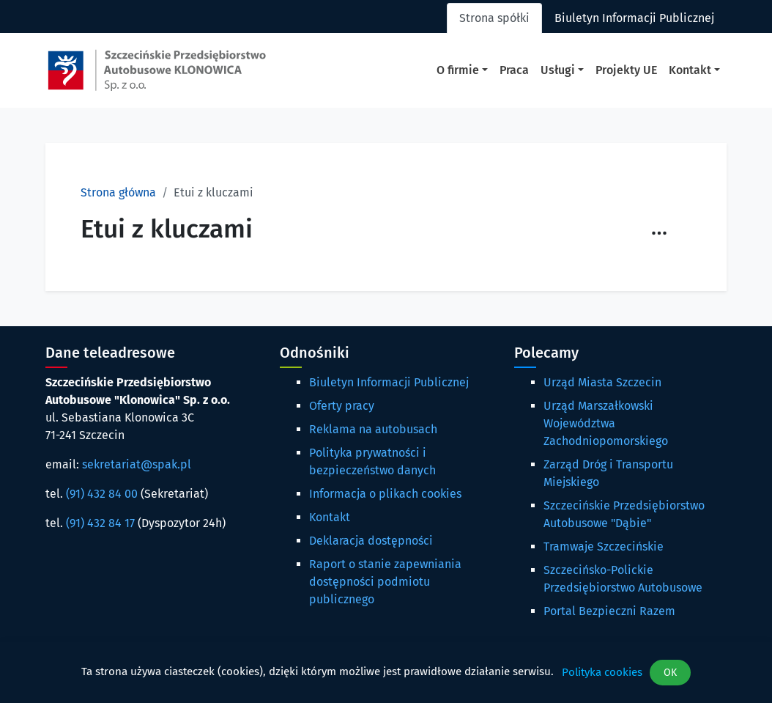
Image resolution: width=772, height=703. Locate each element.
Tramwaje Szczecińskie (603, 546)
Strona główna (118, 192)
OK (670, 672)
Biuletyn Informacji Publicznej (389, 382)
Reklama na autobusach (373, 429)
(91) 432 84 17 (100, 523)
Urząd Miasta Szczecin (602, 382)
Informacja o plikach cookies (385, 494)
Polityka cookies (602, 672)
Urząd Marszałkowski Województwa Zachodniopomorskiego (605, 423)
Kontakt (329, 517)
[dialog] (386, 672)
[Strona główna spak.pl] (156, 70)
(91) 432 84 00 (102, 494)
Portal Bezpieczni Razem (609, 611)
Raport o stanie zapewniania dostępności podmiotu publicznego (385, 581)
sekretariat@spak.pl (136, 464)
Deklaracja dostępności (371, 541)
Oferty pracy (341, 406)
